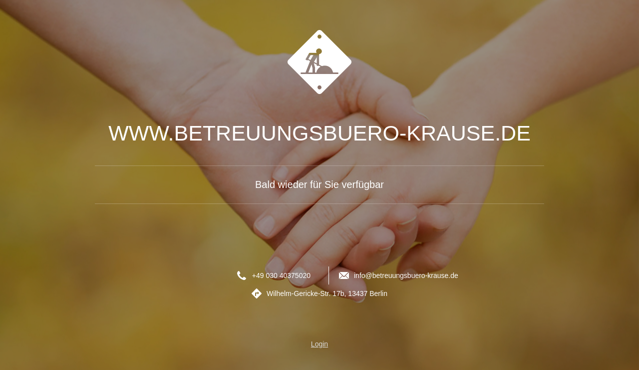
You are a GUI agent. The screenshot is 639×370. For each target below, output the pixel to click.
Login (319, 344)
